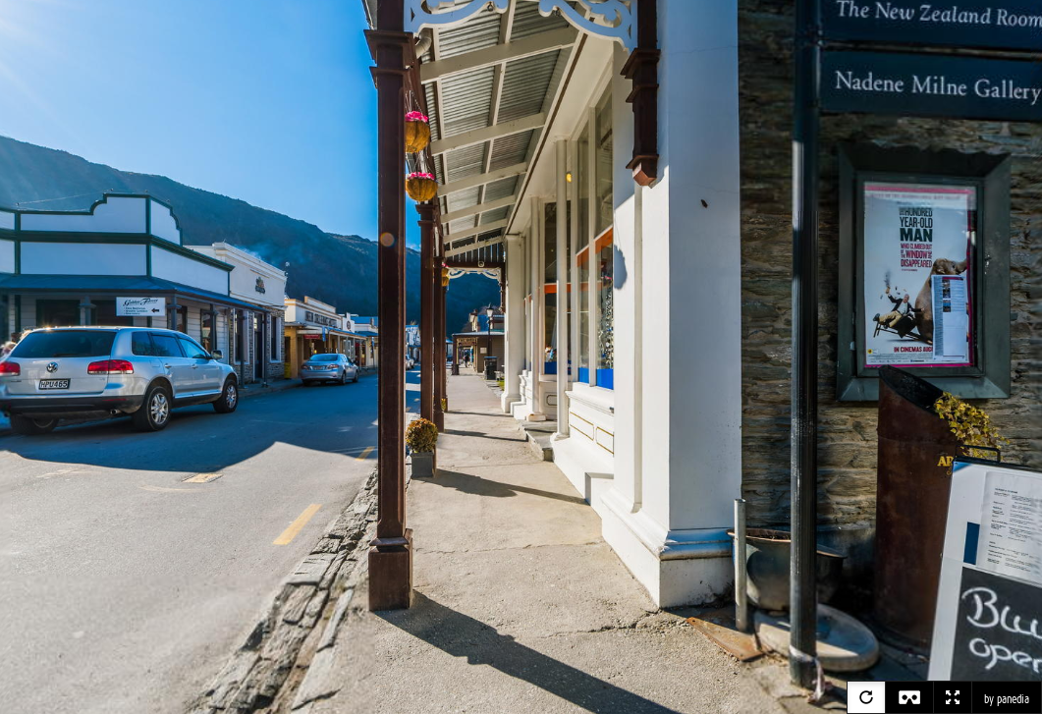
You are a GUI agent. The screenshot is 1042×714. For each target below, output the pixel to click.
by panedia (1006, 699)
